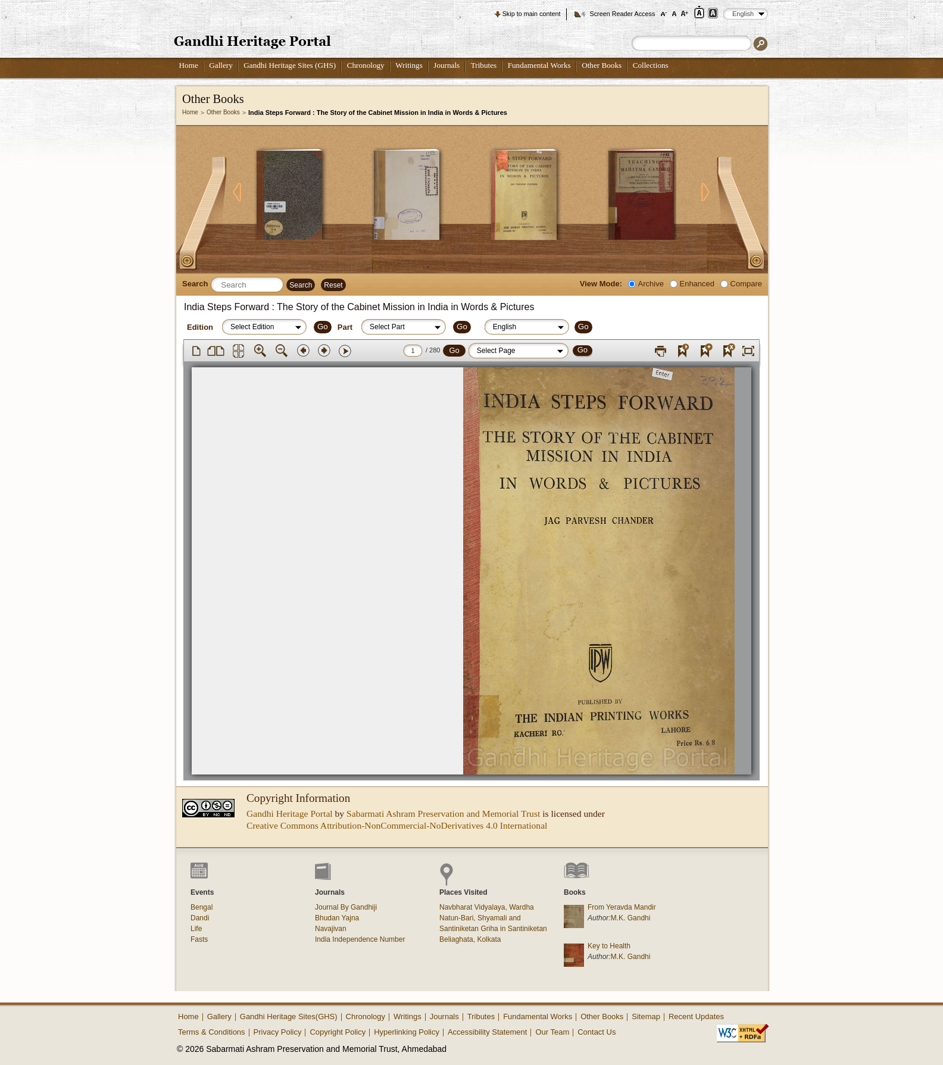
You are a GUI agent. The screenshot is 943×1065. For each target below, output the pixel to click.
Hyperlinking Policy (406, 1031)
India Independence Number (360, 939)
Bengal (202, 907)
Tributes (484, 65)
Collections (651, 65)
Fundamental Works (539, 65)
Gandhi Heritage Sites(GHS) (289, 1016)
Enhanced (697, 283)
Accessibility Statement (487, 1031)
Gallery (221, 65)
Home (188, 65)
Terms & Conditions (211, 1031)
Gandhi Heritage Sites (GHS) (289, 65)
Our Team (552, 1031)
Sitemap (646, 1016)
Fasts (199, 939)
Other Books (602, 65)
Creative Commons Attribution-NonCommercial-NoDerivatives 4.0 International (396, 825)
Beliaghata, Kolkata (470, 939)
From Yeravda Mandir (622, 907)
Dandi (200, 918)
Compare (746, 283)
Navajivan (330, 929)
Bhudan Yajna (337, 918)
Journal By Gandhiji (346, 907)
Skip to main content (531, 13)
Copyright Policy (338, 1031)
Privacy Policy (278, 1031)
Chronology (366, 65)
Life (196, 929)
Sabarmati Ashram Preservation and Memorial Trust (443, 813)
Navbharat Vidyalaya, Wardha (486, 907)
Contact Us (596, 1031)
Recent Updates (696, 1016)
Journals (446, 65)
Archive (651, 283)
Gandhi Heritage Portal (289, 813)
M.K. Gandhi (631, 918)
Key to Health (609, 946)
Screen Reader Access (622, 13)
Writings (409, 65)
